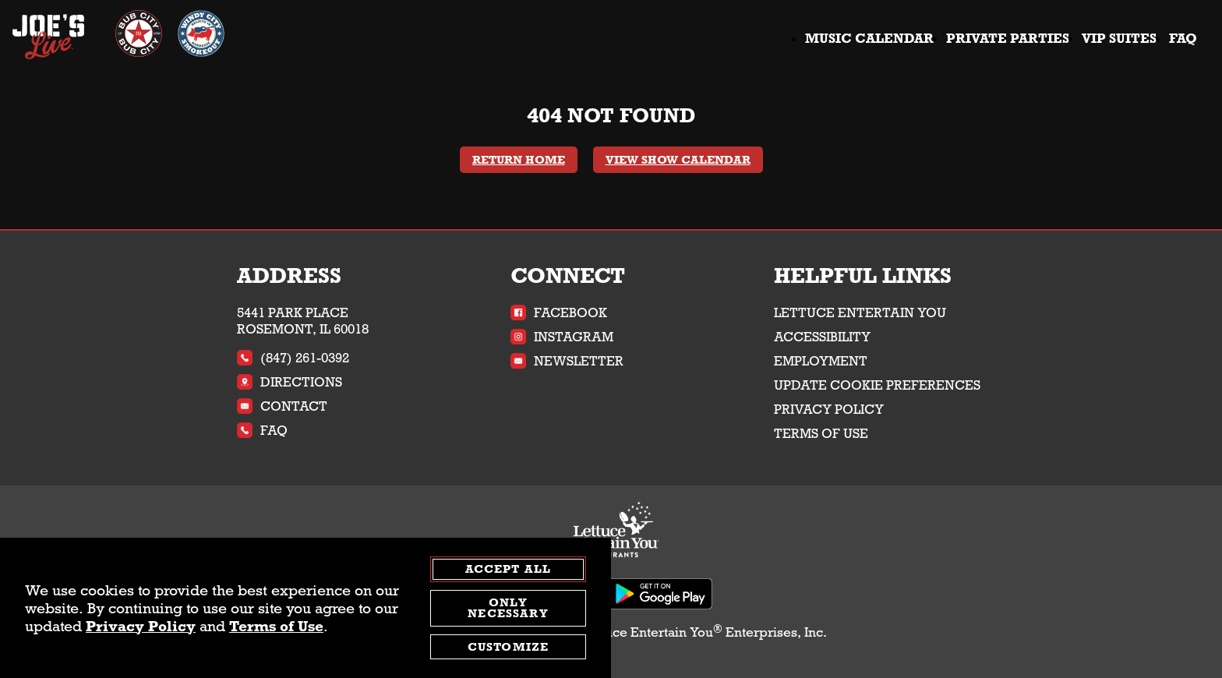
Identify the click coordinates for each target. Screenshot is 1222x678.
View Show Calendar (678, 160)
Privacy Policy (829, 409)
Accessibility (822, 337)
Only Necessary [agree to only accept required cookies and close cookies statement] (508, 607)
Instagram (561, 337)
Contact (282, 406)
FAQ (1183, 38)
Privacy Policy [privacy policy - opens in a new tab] (141, 626)
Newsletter (566, 361)
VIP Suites (1119, 38)
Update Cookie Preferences (877, 385)
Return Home (518, 160)
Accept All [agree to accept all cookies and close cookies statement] (508, 569)
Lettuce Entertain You (860, 313)
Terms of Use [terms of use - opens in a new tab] (276, 626)
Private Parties (1007, 38)
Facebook (558, 313)
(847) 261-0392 (293, 358)
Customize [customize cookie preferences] (508, 647)
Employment (820, 361)
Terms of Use (821, 434)
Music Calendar (869, 38)
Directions (289, 382)
